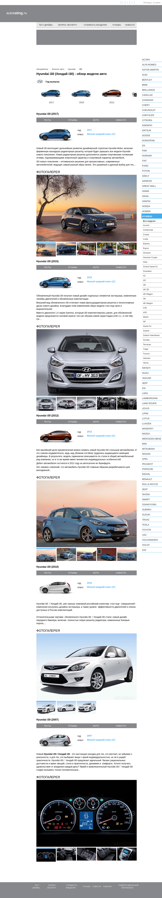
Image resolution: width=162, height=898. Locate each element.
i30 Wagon (148, 294)
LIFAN (145, 413)
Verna (145, 363)
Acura (146, 59)
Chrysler (148, 115)
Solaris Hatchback (151, 335)
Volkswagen (150, 540)
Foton (146, 171)
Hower (146, 211)
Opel (145, 459)
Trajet (145, 349)
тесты (47, 120)
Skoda (146, 494)
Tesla (145, 524)
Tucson (146, 353)
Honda (146, 206)
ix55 (145, 312)
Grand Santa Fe (150, 266)
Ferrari (147, 155)
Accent (146, 225)
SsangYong (149, 504)
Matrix (146, 317)
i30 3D (146, 289)
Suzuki (146, 514)
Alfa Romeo (149, 64)
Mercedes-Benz (151, 438)
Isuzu (145, 373)
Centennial (148, 230)
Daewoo (147, 125)
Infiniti (146, 368)
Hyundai (147, 216)
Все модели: (149, 221)
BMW (144, 85)
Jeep (145, 383)
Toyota (146, 529)
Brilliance (148, 90)
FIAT (144, 160)
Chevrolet (149, 110)
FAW (144, 150)
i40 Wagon (148, 303)
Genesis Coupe (150, 257)
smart (146, 499)
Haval (145, 196)
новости (121, 120)
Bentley (147, 80)
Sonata (146, 340)
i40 (144, 298)
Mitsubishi (148, 449)
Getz (145, 262)
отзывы (72, 120)
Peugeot (147, 464)
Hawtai (146, 201)
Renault (147, 479)
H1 (144, 276)
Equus (146, 248)
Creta (145, 239)
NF (144, 321)
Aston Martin (150, 69)
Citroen (147, 120)
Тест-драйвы (46, 25)
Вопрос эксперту (67, 25)
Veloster (146, 358)
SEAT (145, 489)
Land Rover (149, 403)
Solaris (146, 331)
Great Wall (149, 186)
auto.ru (16, 13)
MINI (144, 444)
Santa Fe (147, 326)
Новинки (107, 886)
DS (143, 145)
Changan (147, 100)
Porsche (147, 469)
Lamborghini (150, 398)
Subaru (146, 509)
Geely (145, 176)
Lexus (145, 408)
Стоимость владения (95, 25)
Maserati (147, 428)
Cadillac (147, 95)
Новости (129, 25)
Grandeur (147, 271)
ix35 (145, 308)
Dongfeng (148, 140)
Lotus (146, 418)
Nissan (146, 454)
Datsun (146, 130)
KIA (144, 388)
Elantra (146, 243)
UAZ (144, 535)
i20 (144, 280)
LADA (145, 393)
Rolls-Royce (150, 484)
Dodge (146, 135)
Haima (145, 191)
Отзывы (116, 25)
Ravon (146, 474)
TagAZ (145, 519)
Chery (146, 105)
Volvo (146, 545)
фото (96, 120)
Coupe (146, 234)
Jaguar (146, 378)
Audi (144, 74)
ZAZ (144, 550)
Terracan (147, 344)
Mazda (146, 433)
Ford (145, 166)
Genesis (147, 181)
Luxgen (146, 423)
